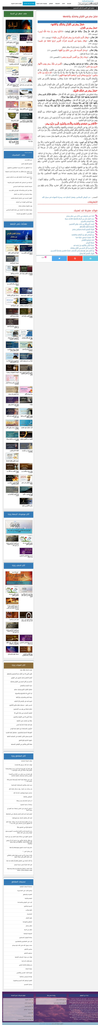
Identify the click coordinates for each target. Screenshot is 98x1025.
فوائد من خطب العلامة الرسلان (22, 1019)
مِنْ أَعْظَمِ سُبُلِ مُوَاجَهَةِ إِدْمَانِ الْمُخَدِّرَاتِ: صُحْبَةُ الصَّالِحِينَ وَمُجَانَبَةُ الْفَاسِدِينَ (70, 250)
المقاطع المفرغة (26, 1006)
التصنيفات (55, 3)
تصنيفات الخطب (25, 1003)
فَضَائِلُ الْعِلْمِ (88, 232)
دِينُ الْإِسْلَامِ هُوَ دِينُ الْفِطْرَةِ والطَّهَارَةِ (80, 235)
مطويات (67, 7)
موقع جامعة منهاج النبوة (56, 1003)
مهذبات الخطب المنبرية (14, 3)
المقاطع (49, 3)
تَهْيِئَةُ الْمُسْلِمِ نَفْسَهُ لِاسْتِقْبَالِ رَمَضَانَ (81, 229)
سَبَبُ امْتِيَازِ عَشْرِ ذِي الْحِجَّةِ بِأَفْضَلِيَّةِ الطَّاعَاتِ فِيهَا (77, 219)
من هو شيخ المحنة (25, 1016)
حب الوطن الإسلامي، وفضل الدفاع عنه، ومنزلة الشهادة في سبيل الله (64, 197)
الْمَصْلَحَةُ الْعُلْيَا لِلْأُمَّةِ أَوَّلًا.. (84, 227)
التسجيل (27, 1013)
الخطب (61, 3)
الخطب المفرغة (26, 1000)
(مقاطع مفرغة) (16, 154)
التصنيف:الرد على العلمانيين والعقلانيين (65, 21)
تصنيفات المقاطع (25, 1009)
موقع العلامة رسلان (58, 1000)
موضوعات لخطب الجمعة (39, 3)
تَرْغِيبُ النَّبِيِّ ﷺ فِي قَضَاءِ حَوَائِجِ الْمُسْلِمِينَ (79, 224)
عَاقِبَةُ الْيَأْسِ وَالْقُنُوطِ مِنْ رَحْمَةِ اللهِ (81, 245)
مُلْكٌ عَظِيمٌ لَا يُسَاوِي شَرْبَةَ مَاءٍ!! (82, 237)
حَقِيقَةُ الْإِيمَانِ (88, 243)
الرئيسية (67, 3)
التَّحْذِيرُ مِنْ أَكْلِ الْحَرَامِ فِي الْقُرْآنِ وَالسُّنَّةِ (80, 248)
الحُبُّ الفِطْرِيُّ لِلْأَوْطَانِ (85, 240)
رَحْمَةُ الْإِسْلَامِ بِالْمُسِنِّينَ (85, 221)
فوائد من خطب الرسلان (27, 3)
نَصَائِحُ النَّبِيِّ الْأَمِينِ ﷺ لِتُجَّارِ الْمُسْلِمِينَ (81, 8)
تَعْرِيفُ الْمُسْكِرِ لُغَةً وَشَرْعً (84, 253)
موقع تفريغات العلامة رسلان (43, 1024)
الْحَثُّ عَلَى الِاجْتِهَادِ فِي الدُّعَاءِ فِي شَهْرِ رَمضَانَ (78, 216)
